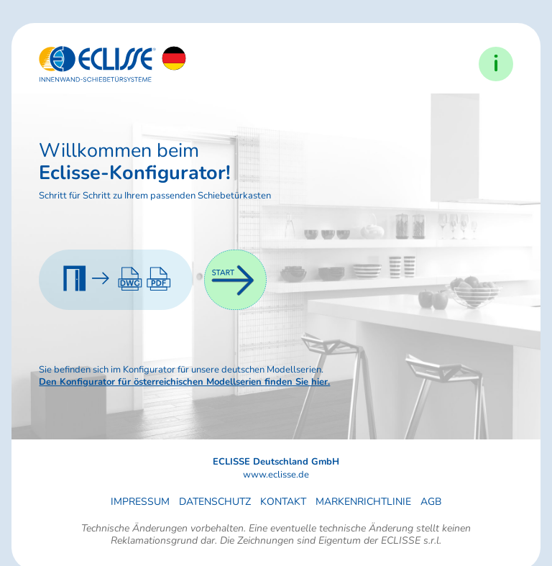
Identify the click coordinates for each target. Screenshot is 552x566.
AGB (430, 501)
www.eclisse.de (276, 475)
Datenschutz (215, 501)
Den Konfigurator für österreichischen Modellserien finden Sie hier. (184, 381)
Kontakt (283, 501)
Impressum (140, 501)
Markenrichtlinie (363, 501)
